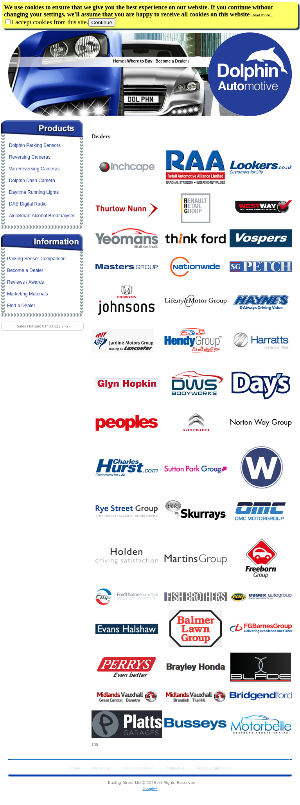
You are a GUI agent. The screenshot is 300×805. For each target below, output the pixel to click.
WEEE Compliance (213, 768)
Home (118, 61)
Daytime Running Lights (34, 192)
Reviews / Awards (25, 282)
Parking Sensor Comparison (36, 258)
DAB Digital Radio (28, 204)
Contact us (175, 768)
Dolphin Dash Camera (32, 180)
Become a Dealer (171, 61)
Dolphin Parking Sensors (35, 145)
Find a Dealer (21, 305)
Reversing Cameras (29, 157)
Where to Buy (139, 61)
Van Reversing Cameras (34, 169)
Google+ (150, 788)
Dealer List (102, 768)
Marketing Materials (27, 294)
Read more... (262, 15)
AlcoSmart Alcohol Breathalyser (42, 215)
